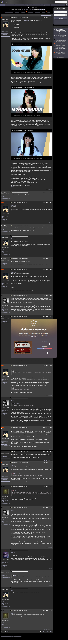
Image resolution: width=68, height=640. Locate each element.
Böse (22, 9)
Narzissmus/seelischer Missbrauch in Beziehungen (60, 40)
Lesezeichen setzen (5, 36)
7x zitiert (46, 189)
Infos (49, 12)
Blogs (28, 2)
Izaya (2, 17)
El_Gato (3, 316)
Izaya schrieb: (16, 403)
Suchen (43, 12)
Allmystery (7, 2)
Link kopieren (4, 34)
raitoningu (3, 550)
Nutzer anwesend (60, 8)
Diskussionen (22, 2)
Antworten (37, 12)
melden (50, 189)
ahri (2, 295)
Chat (43, 2)
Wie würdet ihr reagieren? (60, 56)
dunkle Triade (26, 20)
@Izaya (12, 400)
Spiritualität (29, 4)
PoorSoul (3, 192)
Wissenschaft (8, 4)
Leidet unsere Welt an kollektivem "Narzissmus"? (60, 49)
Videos (32, 2)
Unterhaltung (62, 4)
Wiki (47, 2)
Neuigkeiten (52, 2)
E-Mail (43, 9)
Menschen (3, 4)
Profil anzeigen (4, 31)
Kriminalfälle (23, 4)
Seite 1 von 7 (5, 15)
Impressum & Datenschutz (6, 636)
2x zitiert (46, 314)
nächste (49, 15)
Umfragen (57, 4)
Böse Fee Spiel (60, 44)
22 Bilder (17, 12)
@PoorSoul (13, 205)
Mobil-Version (18, 636)
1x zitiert (46, 547)
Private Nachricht (4, 33)
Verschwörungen (35, 4)
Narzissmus (26, 9)
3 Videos (23, 12)
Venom (3, 486)
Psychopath (31, 9)
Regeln (13, 636)
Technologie (42, 4)
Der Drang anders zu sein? (60, 36)
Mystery (17, 4)
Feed (40, 9)
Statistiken (37, 2)
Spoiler (12, 186)
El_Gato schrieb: (16, 473)
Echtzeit (15, 2)
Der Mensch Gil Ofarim (60, 53)
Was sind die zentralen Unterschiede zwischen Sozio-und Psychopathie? (60, 31)
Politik (14, 4)
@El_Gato (13, 465)
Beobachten (30, 12)
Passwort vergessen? (60, 21)
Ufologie (48, 4)
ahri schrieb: (15, 371)
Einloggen (61, 18)
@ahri (12, 368)
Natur (52, 4)
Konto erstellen (61, 23)
